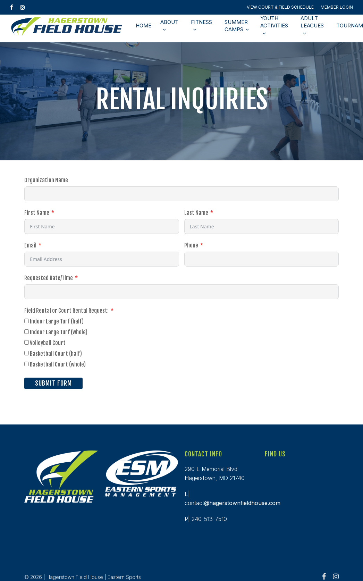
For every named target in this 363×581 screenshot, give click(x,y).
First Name (36, 212)
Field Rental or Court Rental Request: (67, 310)
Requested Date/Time (48, 278)
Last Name (196, 212)
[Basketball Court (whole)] (26, 364)
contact (232, 502)
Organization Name (46, 180)
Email (30, 245)
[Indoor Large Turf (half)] (26, 321)
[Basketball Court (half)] (26, 353)
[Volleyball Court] (26, 342)
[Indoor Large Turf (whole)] (26, 331)
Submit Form (53, 383)
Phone (191, 245)
